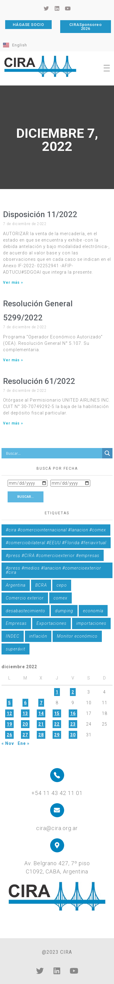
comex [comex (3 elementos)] (60, 598)
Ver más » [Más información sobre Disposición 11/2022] (13, 282)
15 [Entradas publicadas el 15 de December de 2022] (57, 713)
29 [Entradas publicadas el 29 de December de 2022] (57, 734)
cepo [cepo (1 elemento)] (62, 585)
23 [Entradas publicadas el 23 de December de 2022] (73, 724)
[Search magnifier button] (107, 453)
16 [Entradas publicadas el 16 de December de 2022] (73, 713)
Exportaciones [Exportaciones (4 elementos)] (51, 623)
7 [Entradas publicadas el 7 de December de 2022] (41, 702)
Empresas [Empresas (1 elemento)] (16, 623)
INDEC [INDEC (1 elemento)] (12, 636)
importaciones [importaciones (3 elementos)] (91, 623)
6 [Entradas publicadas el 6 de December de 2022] (25, 702)
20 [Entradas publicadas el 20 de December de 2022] (25, 724)
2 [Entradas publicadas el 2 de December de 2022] (72, 692)
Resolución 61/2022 (39, 381)
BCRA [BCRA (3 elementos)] (41, 585)
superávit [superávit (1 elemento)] (15, 649)
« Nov (8, 743)
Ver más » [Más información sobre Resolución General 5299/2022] (13, 360)
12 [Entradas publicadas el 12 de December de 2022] (9, 713)
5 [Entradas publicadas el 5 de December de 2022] (9, 702)
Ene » (23, 743)
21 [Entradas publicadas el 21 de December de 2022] (41, 724)
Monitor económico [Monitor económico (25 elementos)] (77, 636)
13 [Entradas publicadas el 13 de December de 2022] (25, 713)
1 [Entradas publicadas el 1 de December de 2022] (57, 692)
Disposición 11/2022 (40, 214)
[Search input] (53, 453)
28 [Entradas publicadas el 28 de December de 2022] (41, 734)
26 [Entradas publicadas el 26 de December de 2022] (9, 734)
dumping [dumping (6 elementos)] (64, 610)
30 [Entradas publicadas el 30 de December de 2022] (73, 734)
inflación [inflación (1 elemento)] (38, 636)
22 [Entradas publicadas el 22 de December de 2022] (57, 724)
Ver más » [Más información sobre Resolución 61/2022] (13, 423)
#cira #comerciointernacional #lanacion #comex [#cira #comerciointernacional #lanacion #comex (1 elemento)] (56, 529)
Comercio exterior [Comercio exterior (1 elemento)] (25, 598)
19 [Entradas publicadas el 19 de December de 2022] (9, 724)
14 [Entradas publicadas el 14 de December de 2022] (41, 713)
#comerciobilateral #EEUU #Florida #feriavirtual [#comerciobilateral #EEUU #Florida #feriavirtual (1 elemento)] (56, 542)
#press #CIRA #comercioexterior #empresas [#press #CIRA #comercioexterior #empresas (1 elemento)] (52, 555)
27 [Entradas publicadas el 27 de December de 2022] (25, 734)
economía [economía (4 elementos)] (93, 610)
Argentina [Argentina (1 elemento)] (16, 585)
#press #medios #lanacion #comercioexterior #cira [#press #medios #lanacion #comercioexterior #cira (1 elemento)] (53, 570)
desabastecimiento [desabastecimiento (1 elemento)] (25, 610)
